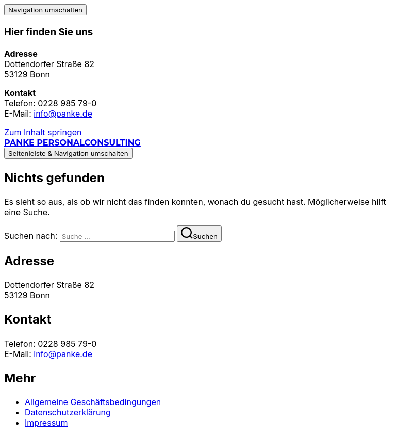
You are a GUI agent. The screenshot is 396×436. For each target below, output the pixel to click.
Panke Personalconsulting (72, 143)
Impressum (46, 422)
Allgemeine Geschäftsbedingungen (93, 402)
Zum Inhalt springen (42, 132)
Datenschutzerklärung (68, 412)
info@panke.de (63, 113)
